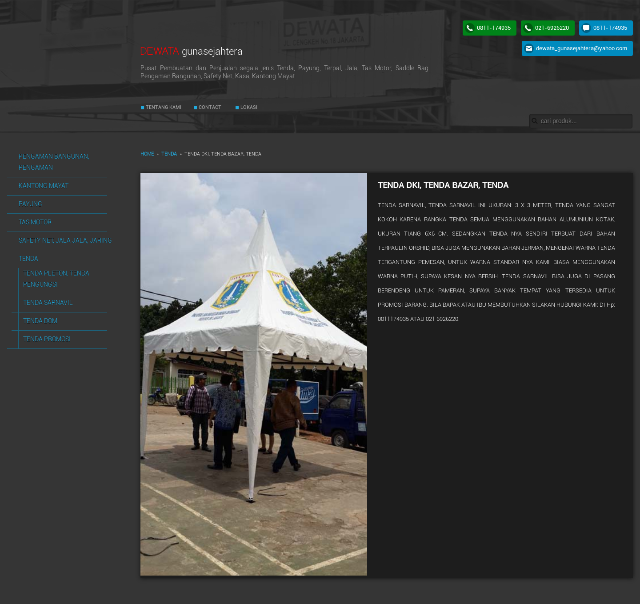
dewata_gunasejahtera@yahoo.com (581, 48)
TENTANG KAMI (162, 107)
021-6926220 (552, 27)
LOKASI (248, 107)
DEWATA (191, 50)
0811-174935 (494, 27)
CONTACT (209, 107)
